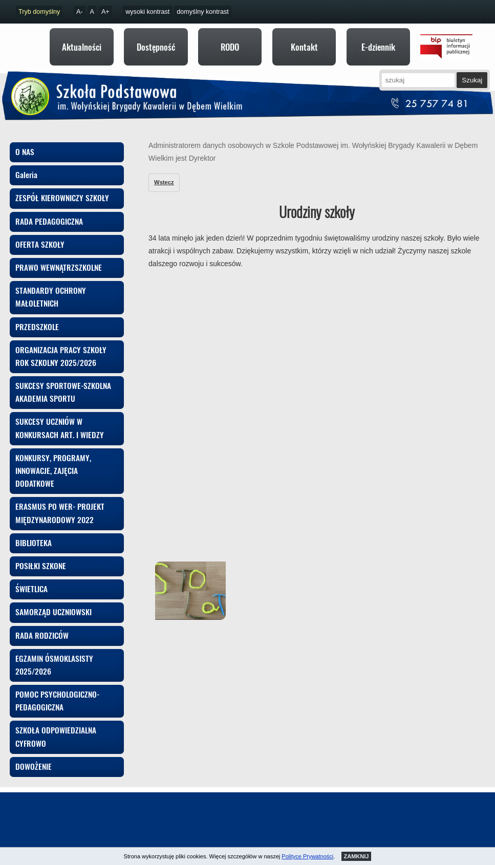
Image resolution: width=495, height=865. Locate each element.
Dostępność (156, 46)
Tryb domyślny (39, 11)
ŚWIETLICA (31, 583)
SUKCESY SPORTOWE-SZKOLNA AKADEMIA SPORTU (63, 387)
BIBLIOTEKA (33, 537)
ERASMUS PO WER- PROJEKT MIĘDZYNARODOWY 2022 (59, 507)
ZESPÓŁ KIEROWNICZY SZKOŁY (62, 192)
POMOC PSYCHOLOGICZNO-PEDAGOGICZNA (57, 695)
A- (79, 11)
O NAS (24, 146)
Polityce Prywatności (307, 856)
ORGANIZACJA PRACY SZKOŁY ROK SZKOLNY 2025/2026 (60, 351)
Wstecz (164, 177)
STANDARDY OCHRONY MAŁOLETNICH (50, 291)
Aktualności (81, 46)
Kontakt (304, 46)
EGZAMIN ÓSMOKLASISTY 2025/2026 (54, 659)
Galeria (26, 169)
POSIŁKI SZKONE (40, 560)
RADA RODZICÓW (42, 630)
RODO (230, 46)
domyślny (203, 11)
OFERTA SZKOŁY (39, 239)
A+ (105, 11)
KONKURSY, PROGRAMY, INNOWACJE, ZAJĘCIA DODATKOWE (53, 465)
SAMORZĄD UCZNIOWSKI (53, 606)
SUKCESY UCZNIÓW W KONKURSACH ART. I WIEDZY (59, 422)
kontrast (147, 11)
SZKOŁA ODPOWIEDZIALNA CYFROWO (55, 731)
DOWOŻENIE (33, 761)
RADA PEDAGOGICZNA (49, 216)
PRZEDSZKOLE (37, 321)
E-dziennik (378, 46)
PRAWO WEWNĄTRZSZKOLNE (58, 262)
